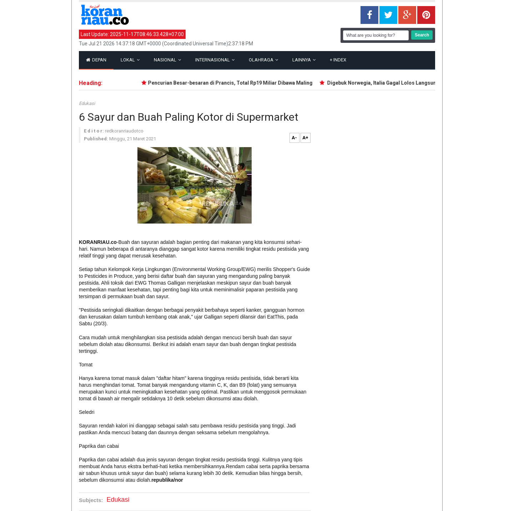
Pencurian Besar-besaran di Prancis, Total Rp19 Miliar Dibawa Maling (232, 83)
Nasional (167, 59)
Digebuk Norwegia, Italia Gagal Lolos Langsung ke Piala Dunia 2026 (408, 83)
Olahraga (263, 59)
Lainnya (304, 59)
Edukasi (87, 103)
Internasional (215, 59)
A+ (305, 137)
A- (294, 137)
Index (338, 59)
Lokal (130, 59)
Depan (96, 59)
